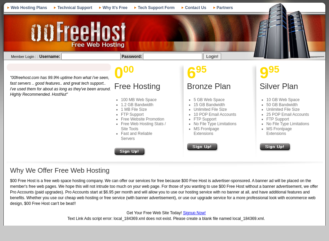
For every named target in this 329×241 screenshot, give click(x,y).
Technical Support (74, 7)
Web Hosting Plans (29, 7)
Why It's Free (115, 7)
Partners (225, 7)
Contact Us (195, 7)
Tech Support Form (156, 7)
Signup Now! (194, 213)
